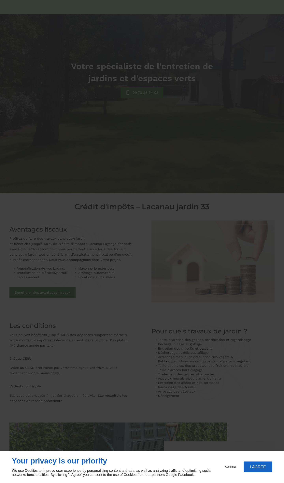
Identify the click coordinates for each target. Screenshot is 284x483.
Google (171, 475)
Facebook (186, 475)
